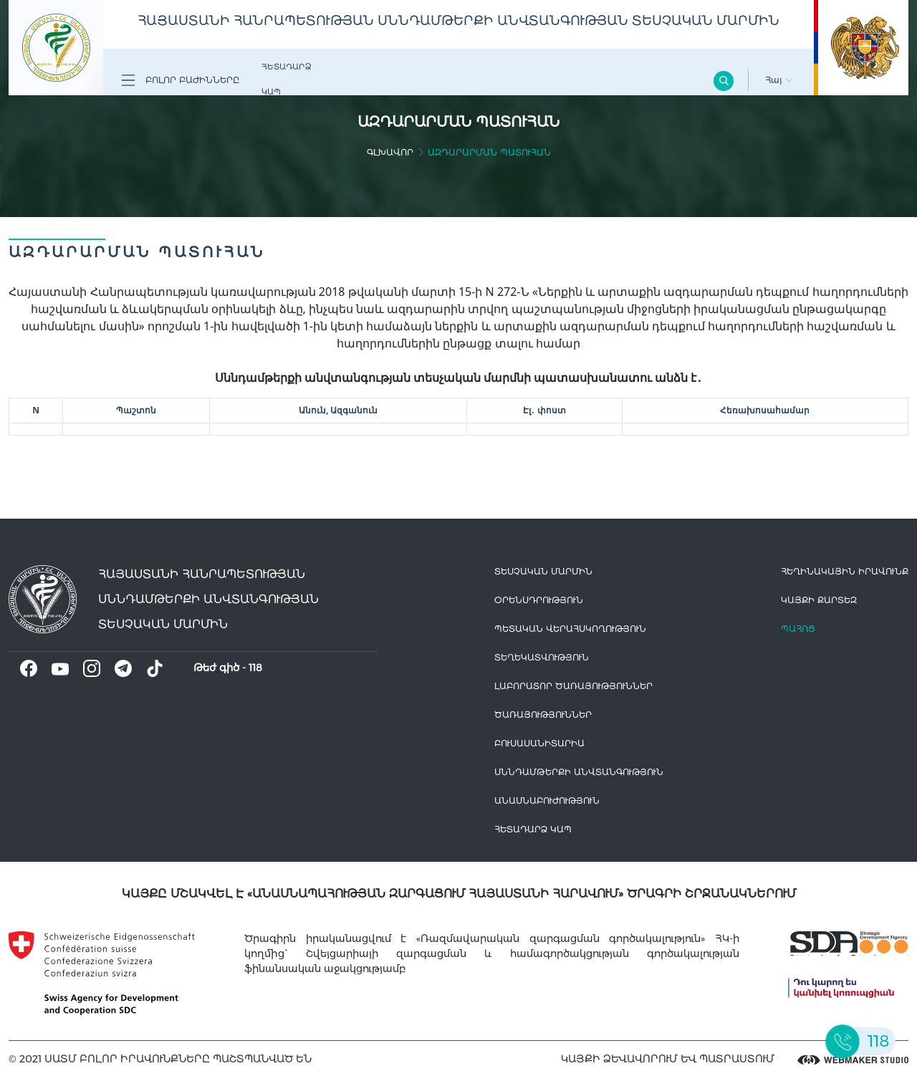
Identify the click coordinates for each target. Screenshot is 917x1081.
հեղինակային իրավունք (844, 571)
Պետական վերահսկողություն (570, 628)
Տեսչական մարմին (543, 571)
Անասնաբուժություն (547, 800)
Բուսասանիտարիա (539, 743)
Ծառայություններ (543, 714)
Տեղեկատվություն (541, 657)
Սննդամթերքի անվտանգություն (578, 772)
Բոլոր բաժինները (180, 80)
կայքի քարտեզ (819, 600)
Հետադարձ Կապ (286, 79)
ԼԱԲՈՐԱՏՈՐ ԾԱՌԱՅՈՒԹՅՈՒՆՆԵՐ (573, 686)
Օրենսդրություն (538, 600)
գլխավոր (390, 152)
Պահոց (798, 628)
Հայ (778, 80)
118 (255, 667)
